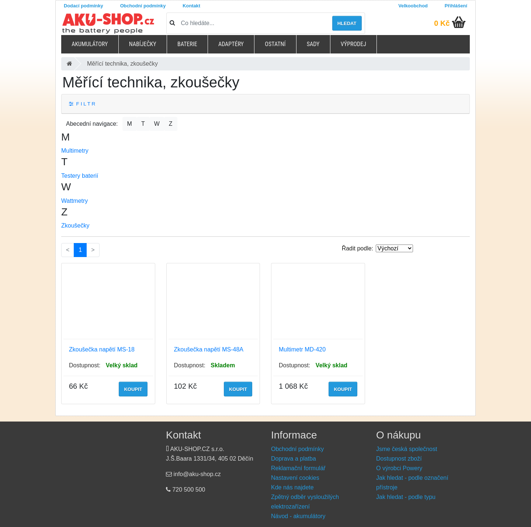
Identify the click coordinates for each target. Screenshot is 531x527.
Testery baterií (79, 176)
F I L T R (82, 104)
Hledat (347, 23)
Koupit (133, 389)
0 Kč (442, 23)
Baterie (187, 44)
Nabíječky (142, 44)
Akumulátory (90, 44)
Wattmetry (74, 201)
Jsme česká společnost (406, 449)
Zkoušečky (75, 225)
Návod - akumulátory (298, 516)
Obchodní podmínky (143, 5)
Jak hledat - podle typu (405, 497)
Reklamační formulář (298, 468)
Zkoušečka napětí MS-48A (209, 349)
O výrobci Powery (399, 468)
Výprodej (353, 44)
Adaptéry (231, 44)
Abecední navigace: (92, 124)
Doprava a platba (293, 458)
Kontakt (191, 5)
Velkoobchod (413, 5)
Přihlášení (456, 5)
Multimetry (74, 151)
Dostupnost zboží (399, 458)
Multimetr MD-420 (302, 349)
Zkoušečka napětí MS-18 (102, 349)
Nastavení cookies (295, 478)
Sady (313, 44)
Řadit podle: (357, 248)
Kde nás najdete (292, 487)
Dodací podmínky (83, 5)
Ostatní (275, 44)
